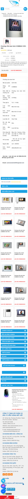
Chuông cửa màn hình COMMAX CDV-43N (19, 208)
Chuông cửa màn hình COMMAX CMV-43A (6, 321)
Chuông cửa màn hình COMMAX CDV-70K (6, 231)
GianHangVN (16, 498)
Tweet (11, 52)
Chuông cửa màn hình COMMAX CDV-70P (6, 276)
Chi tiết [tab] (4, 75)
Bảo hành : (7, 60)
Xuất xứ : (8, 58)
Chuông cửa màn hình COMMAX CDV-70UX (6, 208)
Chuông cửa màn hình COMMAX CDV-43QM (19, 299)
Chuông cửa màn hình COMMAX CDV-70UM (19, 321)
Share (4, 52)
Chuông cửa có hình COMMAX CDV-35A (19, 253)
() (26, 8)
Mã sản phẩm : (6, 56)
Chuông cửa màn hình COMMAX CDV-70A (6, 253)
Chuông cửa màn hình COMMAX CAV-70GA (19, 231)
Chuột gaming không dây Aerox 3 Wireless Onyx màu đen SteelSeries (19, 391)
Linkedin (18, 52)
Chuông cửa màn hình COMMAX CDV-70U (6, 299)
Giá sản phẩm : (5, 70)
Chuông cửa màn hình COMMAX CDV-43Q (19, 276)
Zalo (3, 491)
